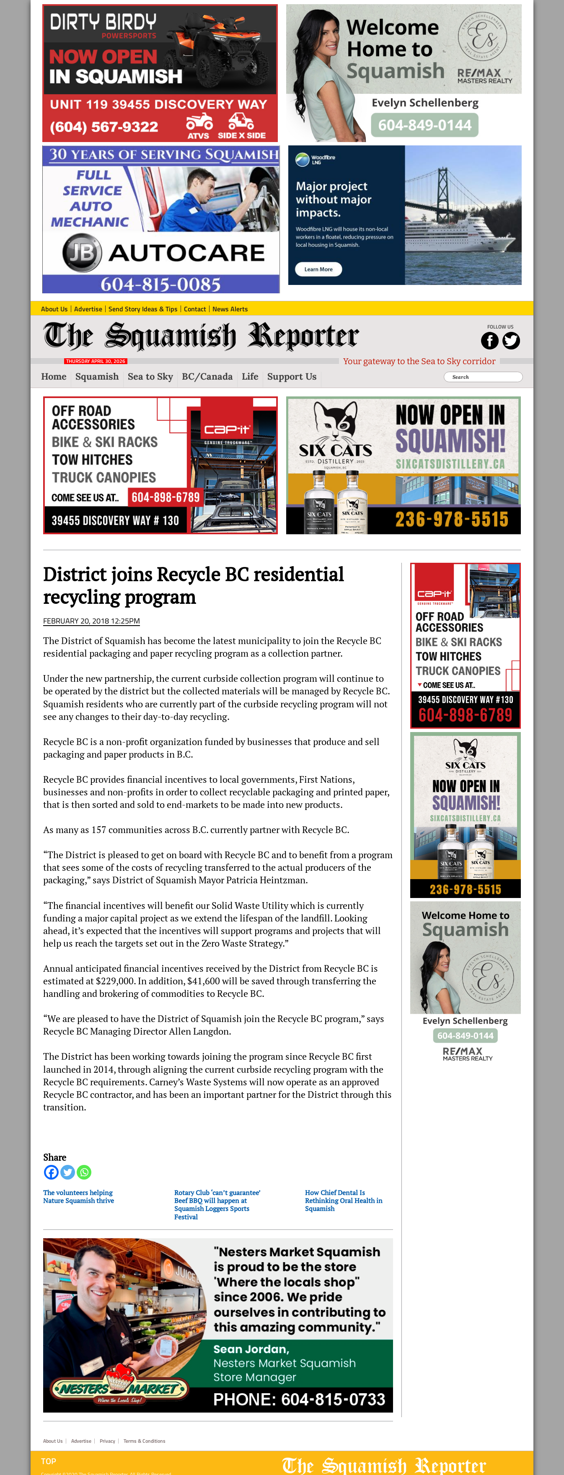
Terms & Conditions (145, 1441)
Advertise (81, 1441)
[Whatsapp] (84, 1172)
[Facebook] (51, 1172)
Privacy (107, 1441)
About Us (53, 1441)
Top (48, 1461)
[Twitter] (67, 1172)
